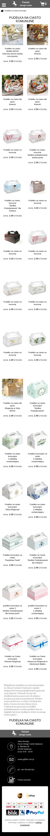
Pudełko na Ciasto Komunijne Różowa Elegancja (12, 659)
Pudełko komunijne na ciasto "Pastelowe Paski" (12, 557)
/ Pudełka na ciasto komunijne (15, 11)
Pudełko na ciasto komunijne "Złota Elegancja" (12, 507)
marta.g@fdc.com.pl (26, 759)
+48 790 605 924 (27, 770)
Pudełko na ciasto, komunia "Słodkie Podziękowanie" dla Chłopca (12, 205)
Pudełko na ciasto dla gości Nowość (37, 51)
